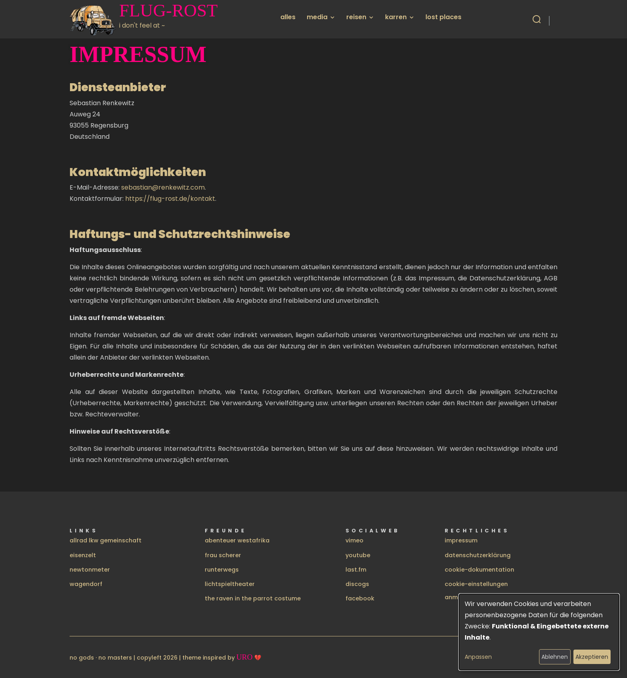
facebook (359, 598)
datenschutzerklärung (478, 555)
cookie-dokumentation (479, 570)
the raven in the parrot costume (253, 598)
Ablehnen (554, 657)
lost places (443, 17)
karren (396, 17)
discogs (357, 584)
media (317, 17)
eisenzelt (83, 555)
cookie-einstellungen (476, 584)
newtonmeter (90, 570)
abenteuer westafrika (237, 540)
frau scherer (223, 555)
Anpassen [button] (478, 657)
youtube (357, 555)
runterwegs (222, 570)
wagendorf (86, 584)
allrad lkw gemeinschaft (106, 540)
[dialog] (539, 632)
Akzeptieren (591, 657)
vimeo (354, 540)
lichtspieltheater (230, 584)
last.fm (355, 570)
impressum (461, 540)
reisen (356, 17)
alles (288, 17)
